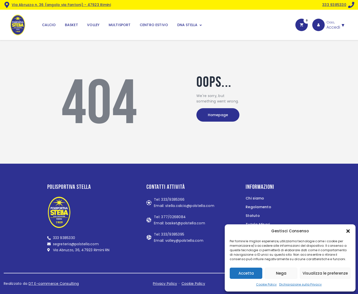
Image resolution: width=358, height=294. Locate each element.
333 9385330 (334, 4)
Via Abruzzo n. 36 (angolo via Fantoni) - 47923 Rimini (61, 4)
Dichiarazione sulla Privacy (300, 284)
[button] (348, 231)
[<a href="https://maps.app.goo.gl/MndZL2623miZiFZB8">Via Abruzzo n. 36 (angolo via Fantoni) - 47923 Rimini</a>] (7, 5)
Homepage (219, 115)
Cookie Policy (266, 284)
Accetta (246, 273)
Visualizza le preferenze (325, 273)
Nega (281, 273)
